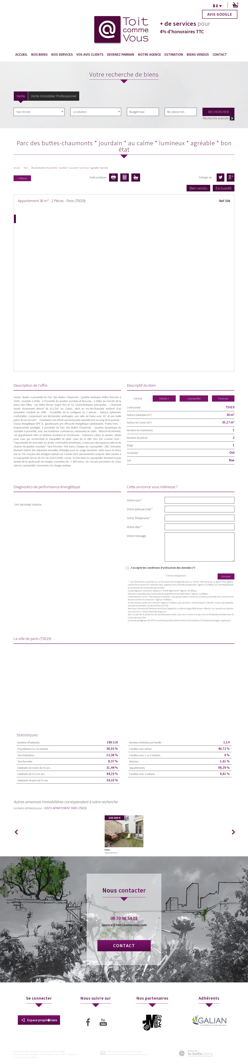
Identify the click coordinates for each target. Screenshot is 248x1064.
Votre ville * (134, 527)
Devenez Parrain (120, 54)
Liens (56, 1054)
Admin (63, 1054)
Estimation (173, 54)
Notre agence (149, 54)
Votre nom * (134, 500)
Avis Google (219, 14)
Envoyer (226, 576)
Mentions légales (32, 1054)
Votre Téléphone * (139, 518)
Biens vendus (198, 54)
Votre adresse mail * (140, 509)
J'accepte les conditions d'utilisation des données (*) (162, 567)
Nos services (62, 54)
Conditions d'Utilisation (200, 620)
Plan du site (19, 1054)
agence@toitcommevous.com (124, 925)
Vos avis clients (89, 54)
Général (137, 398)
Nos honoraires (46, 1054)
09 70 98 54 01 (124, 918)
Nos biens (39, 54)
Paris (26, 167)
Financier (223, 398)
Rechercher (218, 112)
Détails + (164, 398)
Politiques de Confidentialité (172, 620)
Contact (220, 54)
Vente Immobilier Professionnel (53, 96)
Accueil (21, 54)
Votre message (136, 536)
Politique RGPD (29, 1057)
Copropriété (194, 398)
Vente (21, 96)
